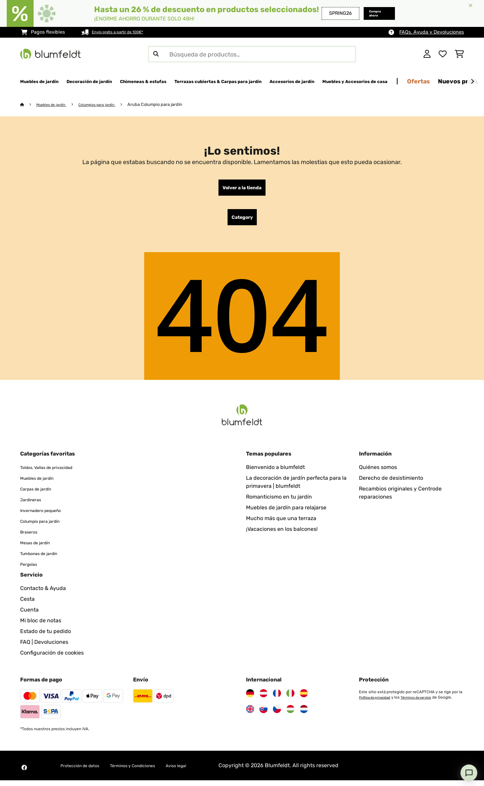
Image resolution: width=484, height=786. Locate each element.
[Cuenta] (427, 54)
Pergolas (31, 569)
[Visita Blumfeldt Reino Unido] (250, 715)
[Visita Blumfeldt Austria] (263, 699)
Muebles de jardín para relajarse (286, 513)
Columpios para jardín (108, 104)
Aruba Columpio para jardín (170, 104)
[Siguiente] (472, 82)
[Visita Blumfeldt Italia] (290, 699)
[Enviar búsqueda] (156, 54)
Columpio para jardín (46, 526)
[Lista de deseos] (443, 54)
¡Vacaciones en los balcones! (282, 535)
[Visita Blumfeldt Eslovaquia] (263, 715)
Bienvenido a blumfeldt (275, 473)
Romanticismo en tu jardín (279, 502)
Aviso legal (205, 771)
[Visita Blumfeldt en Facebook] (24, 773)
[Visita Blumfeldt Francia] (277, 699)
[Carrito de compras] (459, 54)
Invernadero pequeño (47, 516)
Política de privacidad (378, 703)
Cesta (27, 604)
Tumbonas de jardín (45, 559)
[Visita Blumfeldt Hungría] (290, 715)
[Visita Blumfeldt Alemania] (250, 699)
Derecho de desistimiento (391, 483)
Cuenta (29, 615)
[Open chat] (468, 772)
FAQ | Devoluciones (44, 647)
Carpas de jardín (41, 494)
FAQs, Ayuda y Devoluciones (431, 32)
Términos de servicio (427, 703)
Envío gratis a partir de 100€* (125, 32)
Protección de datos (86, 771)
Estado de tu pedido (45, 637)
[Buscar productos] (252, 54)
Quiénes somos (378, 473)
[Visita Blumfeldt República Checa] (277, 715)
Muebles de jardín (55, 104)
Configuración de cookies (52, 658)
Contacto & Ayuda (43, 594)
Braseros (31, 537)
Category (242, 222)
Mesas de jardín (39, 548)
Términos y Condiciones (151, 771)
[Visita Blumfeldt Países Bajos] (304, 715)
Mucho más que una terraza (281, 524)
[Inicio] (28, 104)
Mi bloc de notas (40, 626)
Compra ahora (366, 13)
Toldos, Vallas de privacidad (54, 473)
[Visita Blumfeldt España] (304, 699)
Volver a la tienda (242, 189)
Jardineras (33, 505)
